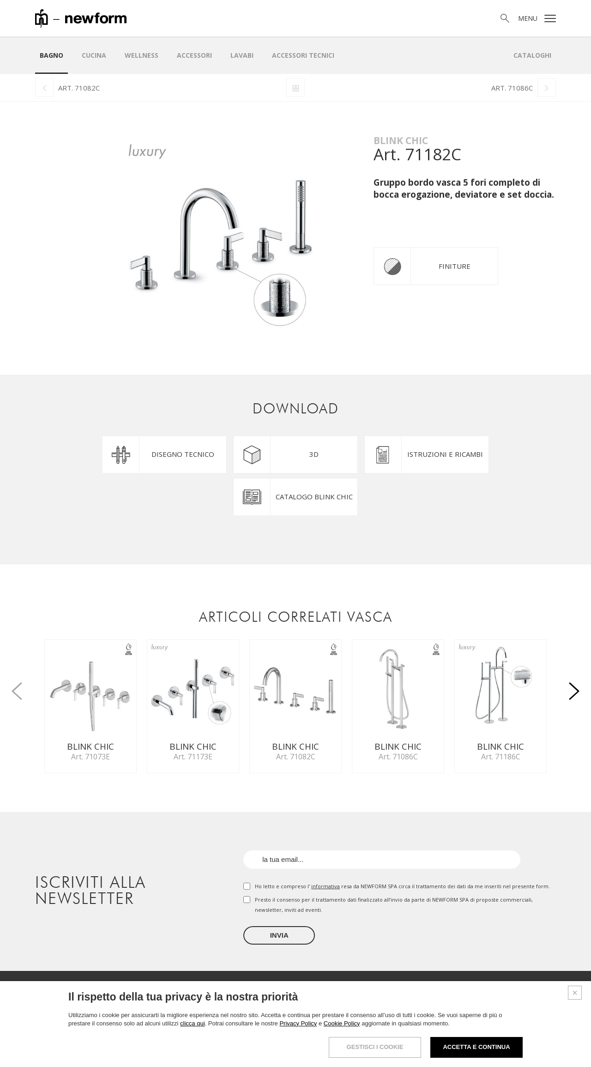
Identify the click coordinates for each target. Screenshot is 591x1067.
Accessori (194, 55)
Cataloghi (532, 55)
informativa (325, 886)
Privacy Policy (298, 1024)
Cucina (94, 55)
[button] (574, 686)
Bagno (51, 55)
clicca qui (192, 1024)
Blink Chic (401, 140)
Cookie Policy (342, 1024)
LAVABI (241, 55)
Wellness (141, 55)
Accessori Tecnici (303, 55)
